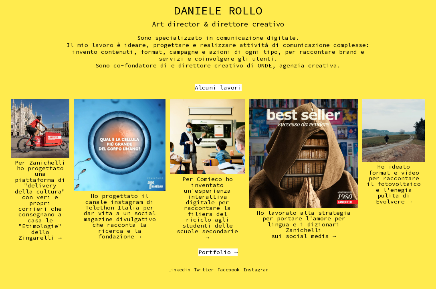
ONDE (265, 65)
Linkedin (179, 270)
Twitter (204, 270)
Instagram (255, 270)
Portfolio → (218, 252)
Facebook (228, 270)
